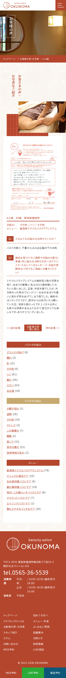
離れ (9, 357)
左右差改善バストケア (19, 481)
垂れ (9, 379)
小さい (10, 385)
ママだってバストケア (18, 498)
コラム (6, 638)
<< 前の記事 (14, 328)
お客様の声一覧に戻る (33, 328)
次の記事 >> (52, 328)
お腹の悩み (13, 408)
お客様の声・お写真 (29, 58)
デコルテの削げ (15, 352)
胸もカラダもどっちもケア (21, 509)
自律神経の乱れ (16, 452)
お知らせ (38, 638)
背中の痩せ (13, 447)
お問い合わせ (10, 644)
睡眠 (9, 436)
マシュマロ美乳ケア (18, 476)
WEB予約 (8, 649)
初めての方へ (40, 615)
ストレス (11, 425)
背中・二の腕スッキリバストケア (24, 492)
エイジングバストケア (18, 503)
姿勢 (9, 414)
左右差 (10, 391)
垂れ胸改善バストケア (19, 487)
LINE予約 (33, 672)
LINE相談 (38, 649)
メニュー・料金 (41, 621)
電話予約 (55, 672)
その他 (10, 368)
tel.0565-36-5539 (26, 572)
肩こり (10, 441)
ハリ (9, 374)
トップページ (9, 58)
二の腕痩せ (13, 430)
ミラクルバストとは (13, 621)
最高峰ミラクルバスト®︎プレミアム (25, 470)
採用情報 (38, 644)
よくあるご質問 (41, 626)
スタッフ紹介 (10, 632)
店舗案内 (38, 632)
